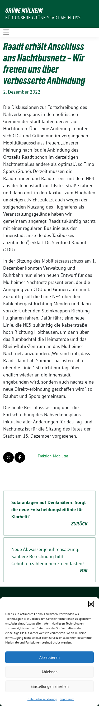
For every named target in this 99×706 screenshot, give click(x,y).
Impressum (67, 699)
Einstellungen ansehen (50, 686)
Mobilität (60, 455)
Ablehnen (49, 671)
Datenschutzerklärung (42, 699)
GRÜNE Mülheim (24, 10)
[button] (91, 603)
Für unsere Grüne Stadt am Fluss (43, 18)
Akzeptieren (49, 657)
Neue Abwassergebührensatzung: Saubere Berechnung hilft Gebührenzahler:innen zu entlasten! (49, 560)
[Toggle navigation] (6, 32)
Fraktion (44, 455)
